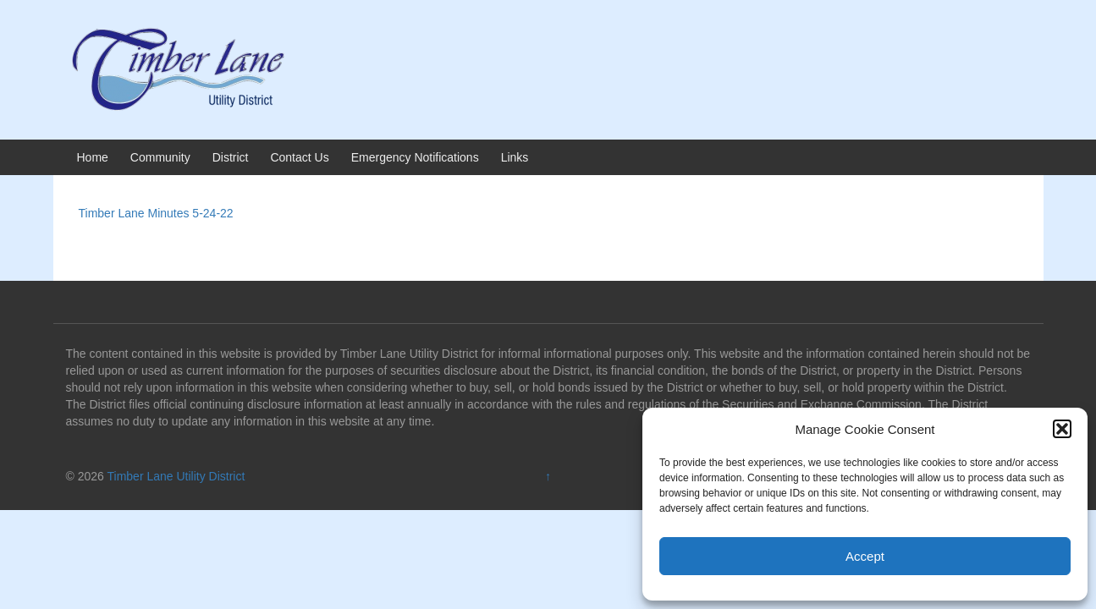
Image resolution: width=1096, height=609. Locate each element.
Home (92, 157)
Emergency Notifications (415, 157)
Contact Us (299, 157)
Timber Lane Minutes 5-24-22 (156, 213)
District (230, 157)
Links (515, 157)
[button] (1062, 428)
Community (160, 157)
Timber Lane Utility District (176, 476)
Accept (864, 556)
